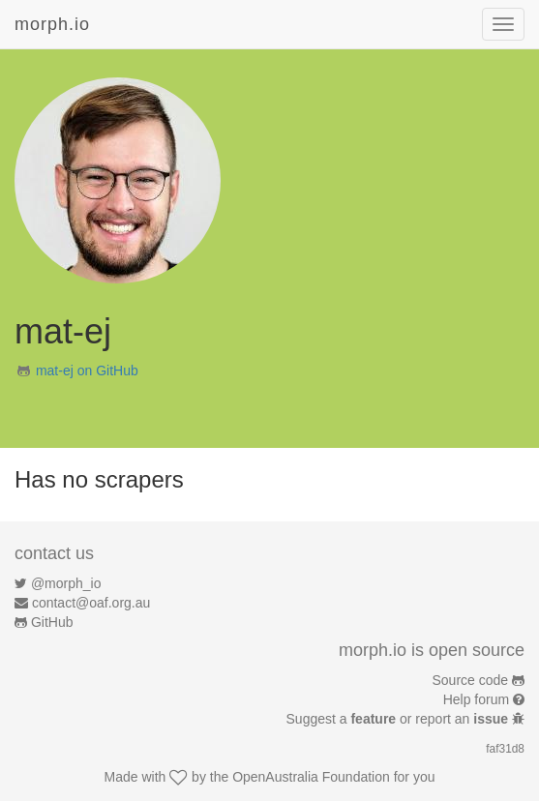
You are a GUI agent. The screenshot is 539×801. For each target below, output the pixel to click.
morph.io (52, 24)
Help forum (476, 699)
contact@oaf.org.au (91, 602)
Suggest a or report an (399, 719)
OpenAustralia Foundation (311, 777)
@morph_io (66, 583)
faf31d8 (505, 749)
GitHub (52, 622)
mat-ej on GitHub (87, 370)
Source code (471, 680)
